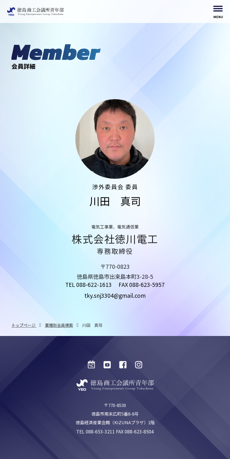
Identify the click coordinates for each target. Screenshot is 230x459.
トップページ (23, 325)
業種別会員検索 (59, 325)
